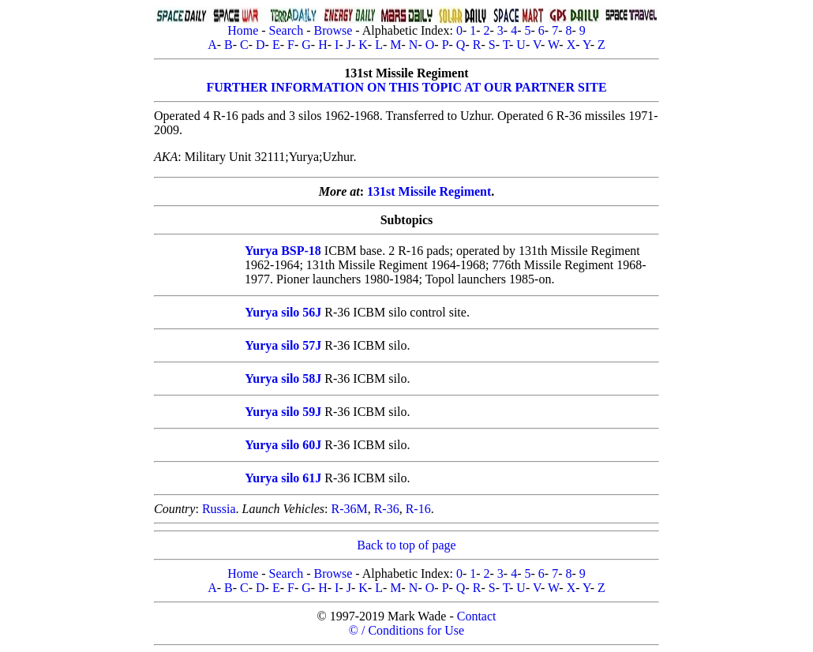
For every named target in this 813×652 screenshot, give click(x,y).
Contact (476, 616)
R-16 (418, 508)
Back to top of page (406, 545)
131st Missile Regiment (429, 191)
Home (242, 30)
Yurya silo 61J (283, 478)
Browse (332, 30)
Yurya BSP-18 (283, 250)
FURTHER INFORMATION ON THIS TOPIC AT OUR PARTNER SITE (406, 87)
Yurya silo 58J (283, 378)
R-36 (386, 508)
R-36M (349, 508)
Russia (219, 508)
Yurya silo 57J (283, 345)
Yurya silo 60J (283, 445)
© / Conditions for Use (406, 630)
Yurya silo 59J (283, 411)
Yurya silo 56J (283, 312)
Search (286, 30)
